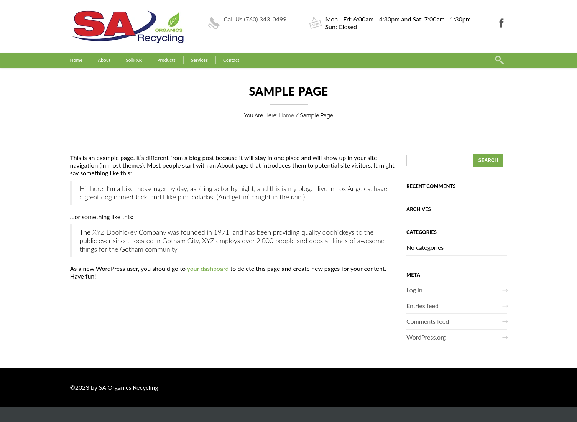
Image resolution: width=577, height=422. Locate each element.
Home (76, 60)
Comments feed (427, 321)
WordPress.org (426, 337)
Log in (414, 289)
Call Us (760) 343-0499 (255, 19)
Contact (231, 60)
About (104, 60)
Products (166, 60)
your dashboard (208, 268)
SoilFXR (134, 60)
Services (199, 60)
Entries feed (422, 305)
